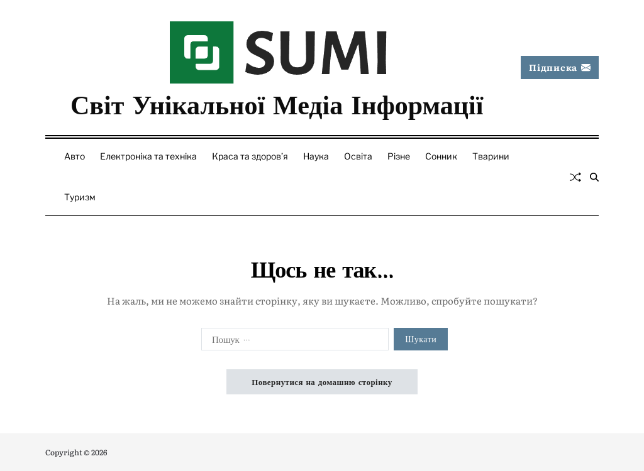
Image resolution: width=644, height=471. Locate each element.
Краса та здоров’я (250, 156)
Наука (316, 156)
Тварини (490, 156)
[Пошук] (594, 177)
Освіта (358, 156)
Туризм (80, 197)
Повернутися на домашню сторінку (322, 381)
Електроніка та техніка (148, 156)
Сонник (441, 156)
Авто (74, 156)
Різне (398, 156)
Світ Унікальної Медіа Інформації (276, 103)
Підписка (560, 67)
